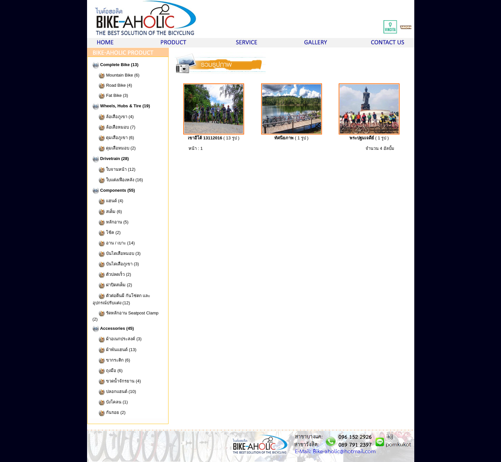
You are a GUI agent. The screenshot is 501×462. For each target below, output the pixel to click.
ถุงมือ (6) (108, 370)
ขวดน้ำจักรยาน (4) (117, 381)
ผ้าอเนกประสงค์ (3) (117, 339)
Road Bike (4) (112, 85)
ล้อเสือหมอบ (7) (114, 127)
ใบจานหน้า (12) (114, 169)
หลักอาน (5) (111, 222)
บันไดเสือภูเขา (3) (116, 264)
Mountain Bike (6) (116, 75)
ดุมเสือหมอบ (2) (114, 148)
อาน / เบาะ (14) (114, 243)
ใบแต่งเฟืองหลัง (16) (118, 180)
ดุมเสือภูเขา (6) (113, 137)
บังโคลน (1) (110, 402)
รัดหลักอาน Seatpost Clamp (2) (126, 316)
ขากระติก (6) (111, 360)
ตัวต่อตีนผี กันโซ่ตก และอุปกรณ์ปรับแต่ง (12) (122, 299)
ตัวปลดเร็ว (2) (112, 274)
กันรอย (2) (109, 412)
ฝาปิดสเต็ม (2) (112, 285)
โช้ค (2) (107, 232)
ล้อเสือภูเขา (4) (113, 116)
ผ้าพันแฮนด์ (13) (114, 349)
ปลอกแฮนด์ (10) (114, 391)
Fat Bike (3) (110, 95)
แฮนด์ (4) (108, 201)
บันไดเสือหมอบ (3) (117, 253)
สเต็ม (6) (107, 211)
